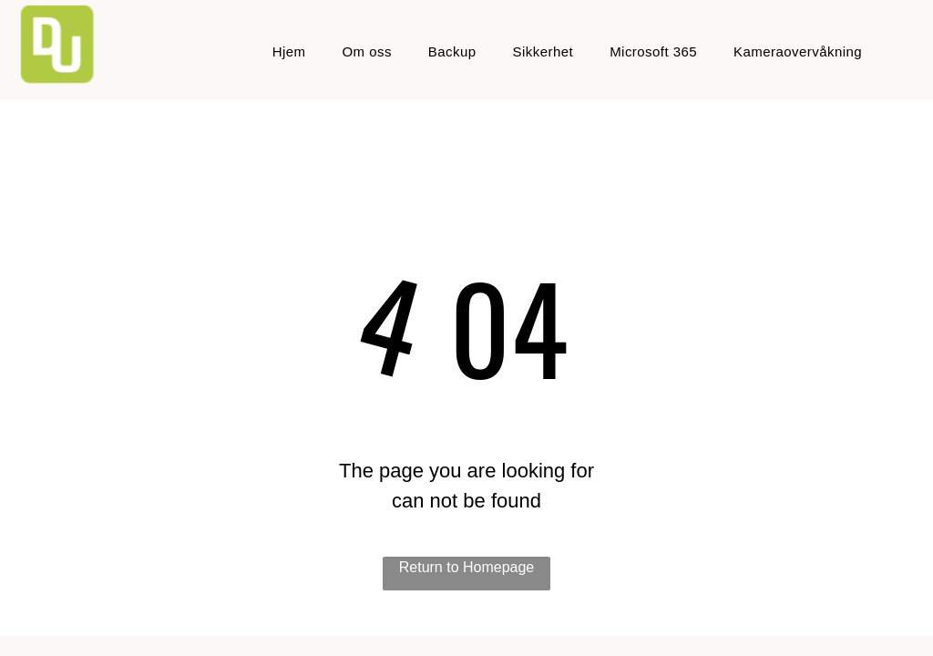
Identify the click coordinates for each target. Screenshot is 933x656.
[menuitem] (289, 52)
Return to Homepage (467, 567)
